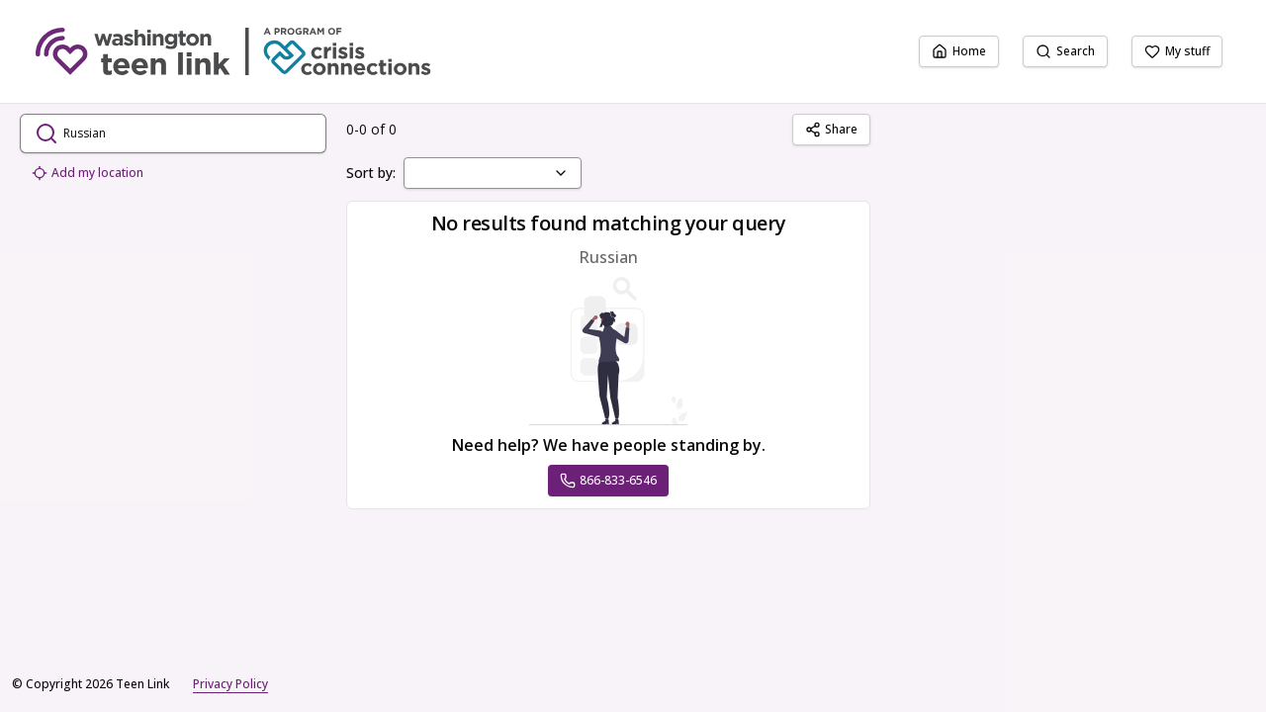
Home (959, 51)
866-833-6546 (608, 480)
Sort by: (371, 172)
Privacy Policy (230, 683)
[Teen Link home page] (233, 51)
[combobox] (493, 173)
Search (1065, 51)
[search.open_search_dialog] (173, 133)
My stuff (1177, 51)
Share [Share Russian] (831, 129)
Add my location (87, 172)
